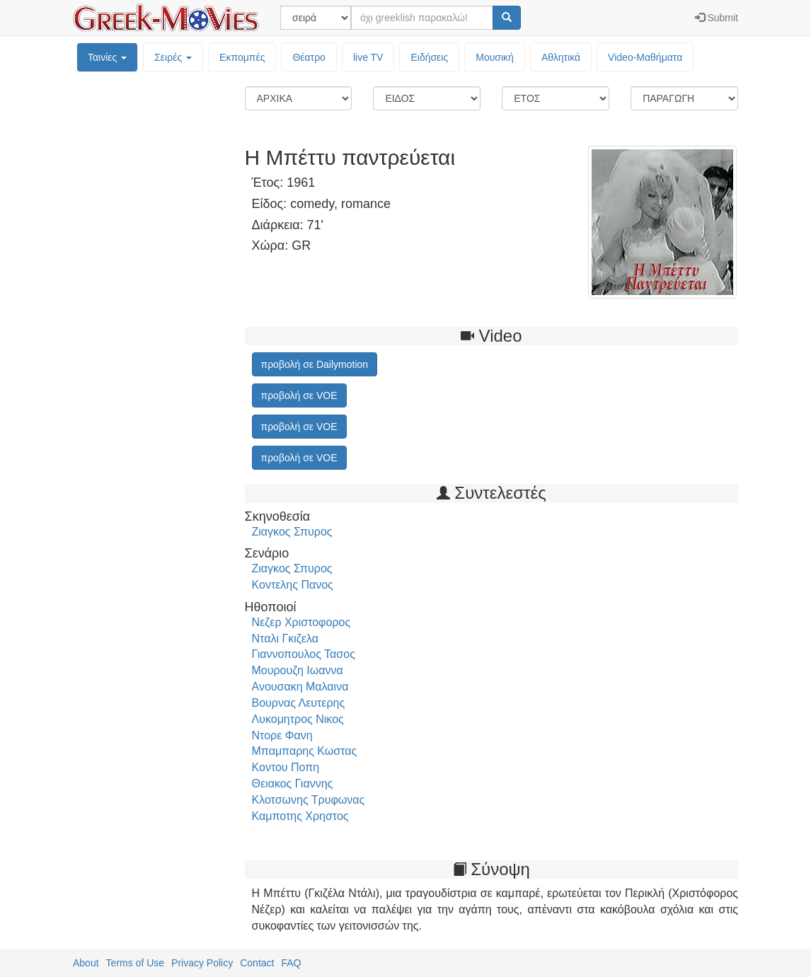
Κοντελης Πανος (292, 585)
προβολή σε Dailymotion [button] (315, 364)
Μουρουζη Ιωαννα (297, 670)
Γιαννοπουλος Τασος (303, 654)
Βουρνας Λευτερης (298, 703)
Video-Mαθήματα (645, 57)
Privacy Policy (202, 963)
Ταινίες (107, 57)
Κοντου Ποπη (286, 767)
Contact (257, 963)
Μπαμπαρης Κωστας (304, 751)
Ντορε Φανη (282, 735)
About (86, 963)
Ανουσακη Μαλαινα (300, 687)
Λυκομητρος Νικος (298, 719)
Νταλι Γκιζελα (285, 638)
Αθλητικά (560, 57)
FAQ (291, 963)
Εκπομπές (242, 57)
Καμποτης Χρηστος (300, 816)
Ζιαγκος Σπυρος (292, 532)
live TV (368, 57)
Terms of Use (135, 963)
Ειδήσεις (429, 57)
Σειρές (173, 57)
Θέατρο (309, 57)
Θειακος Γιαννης (292, 783)
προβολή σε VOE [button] (299, 395)
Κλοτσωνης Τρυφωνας (308, 800)
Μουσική (495, 57)
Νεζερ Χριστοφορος (301, 622)
